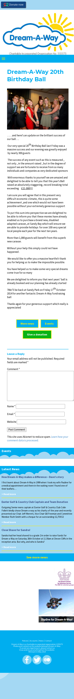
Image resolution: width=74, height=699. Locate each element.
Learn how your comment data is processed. (37, 438)
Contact (48, 641)
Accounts (33, 641)
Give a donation (37, 334)
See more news (37, 557)
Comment (13, 369)
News (41, 641)
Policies (25, 641)
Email (11, 414)
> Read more (9, 494)
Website (11, 422)
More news (27, 323)
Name (11, 406)
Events (49, 323)
